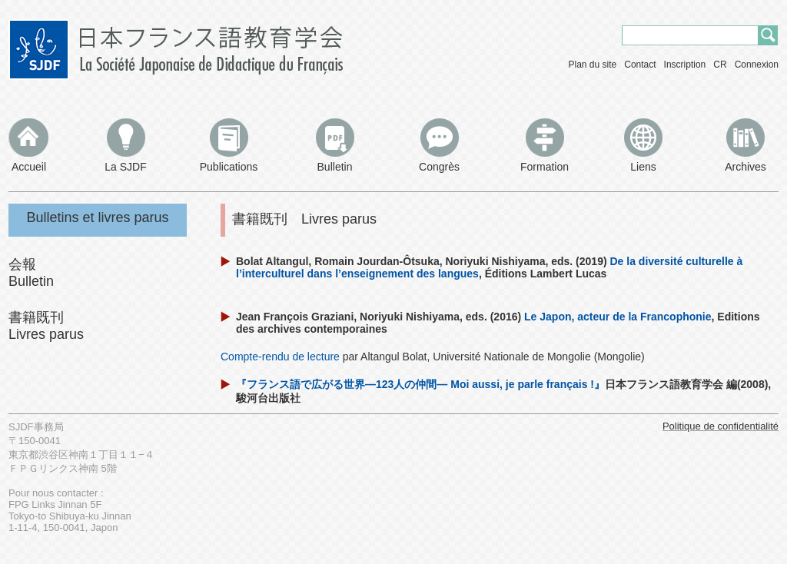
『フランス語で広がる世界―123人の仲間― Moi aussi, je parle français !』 (420, 384)
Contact (640, 64)
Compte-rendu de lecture (280, 356)
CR (719, 64)
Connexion (757, 64)
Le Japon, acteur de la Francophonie (618, 316)
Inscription (685, 64)
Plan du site (593, 64)
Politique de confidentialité (720, 426)
